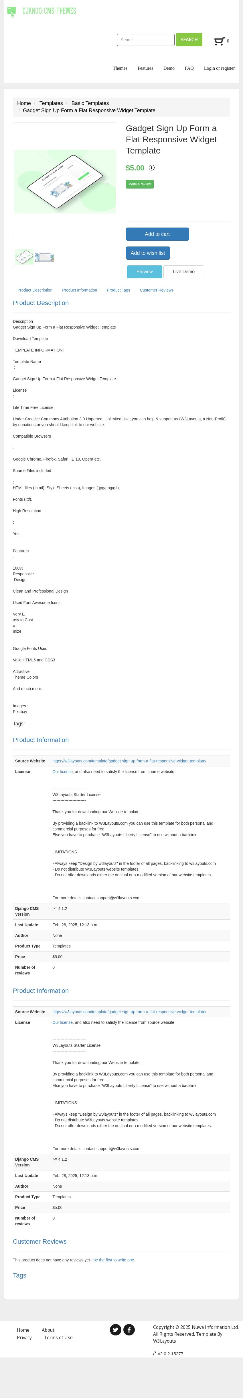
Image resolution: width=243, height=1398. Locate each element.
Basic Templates (90, 103)
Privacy (24, 1337)
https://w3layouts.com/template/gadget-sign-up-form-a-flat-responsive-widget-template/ (129, 761)
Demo (169, 68)
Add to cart (157, 234)
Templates (51, 103)
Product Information (79, 290)
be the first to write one (114, 1260)
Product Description (34, 290)
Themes (120, 68)
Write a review (140, 184)
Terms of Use (58, 1337)
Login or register (219, 68)
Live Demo (184, 271)
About (48, 1330)
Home (24, 103)
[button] (21, 181)
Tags (19, 1275)
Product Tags (118, 290)
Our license (62, 771)
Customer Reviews (156, 290)
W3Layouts (164, 1341)
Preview (145, 271)
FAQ (189, 68)
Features (145, 68)
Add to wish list (148, 253)
